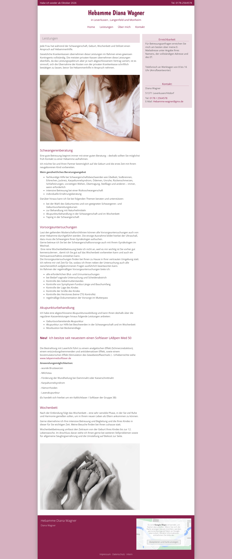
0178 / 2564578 (158, 98)
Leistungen (106, 27)
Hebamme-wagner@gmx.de (168, 101)
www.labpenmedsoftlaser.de (55, 358)
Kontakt (140, 27)
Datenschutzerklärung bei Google (163, 537)
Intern (129, 554)
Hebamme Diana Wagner (116, 13)
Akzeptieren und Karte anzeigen (163, 542)
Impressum (105, 554)
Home (91, 27)
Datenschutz (118, 554)
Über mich (124, 27)
